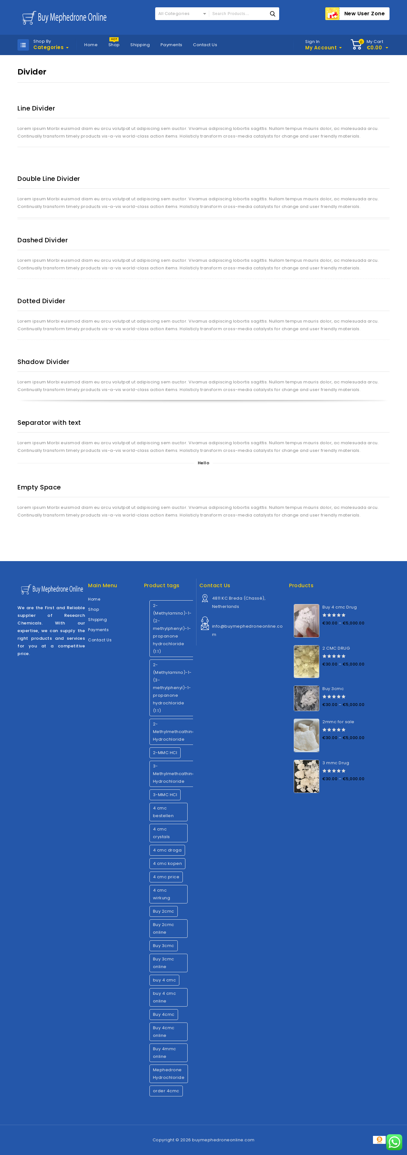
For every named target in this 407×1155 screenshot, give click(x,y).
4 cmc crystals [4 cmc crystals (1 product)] (161, 833)
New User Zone (364, 13)
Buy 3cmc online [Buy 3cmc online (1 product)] (163, 963)
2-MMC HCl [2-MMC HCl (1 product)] (165, 753)
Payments (172, 45)
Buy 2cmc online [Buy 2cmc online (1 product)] (163, 928)
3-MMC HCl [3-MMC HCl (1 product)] (165, 795)
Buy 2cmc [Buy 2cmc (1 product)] (163, 911)
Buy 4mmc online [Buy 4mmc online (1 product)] (164, 1052)
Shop (114, 45)
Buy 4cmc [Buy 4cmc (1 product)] (164, 1014)
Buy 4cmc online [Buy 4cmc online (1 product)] (164, 1031)
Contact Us (205, 45)
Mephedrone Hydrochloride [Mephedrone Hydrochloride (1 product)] (169, 1073)
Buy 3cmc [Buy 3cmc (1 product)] (163, 946)
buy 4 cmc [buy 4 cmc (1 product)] (164, 980)
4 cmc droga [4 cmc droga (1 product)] (167, 850)
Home (91, 45)
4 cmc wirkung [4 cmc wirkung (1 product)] (161, 894)
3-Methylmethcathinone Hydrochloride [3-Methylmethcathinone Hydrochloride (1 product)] (177, 773)
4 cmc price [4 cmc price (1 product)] (166, 877)
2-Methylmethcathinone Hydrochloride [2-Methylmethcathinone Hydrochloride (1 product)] (177, 731)
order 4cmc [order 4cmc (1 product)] (166, 1091)
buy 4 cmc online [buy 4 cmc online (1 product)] (164, 997)
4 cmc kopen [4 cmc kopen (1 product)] (167, 863)
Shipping (140, 45)
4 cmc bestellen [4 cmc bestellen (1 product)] (163, 812)
